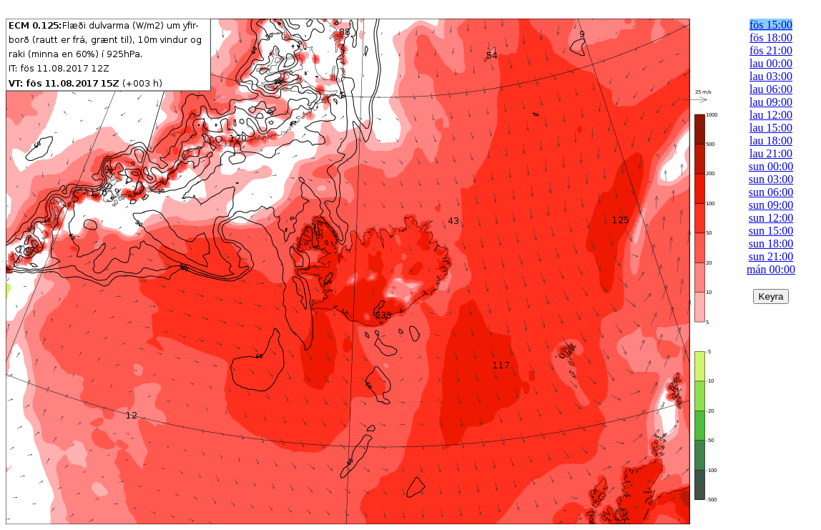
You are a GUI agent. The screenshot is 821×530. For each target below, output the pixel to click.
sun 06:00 (771, 192)
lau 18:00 (770, 140)
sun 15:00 (771, 231)
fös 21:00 (770, 50)
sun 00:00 (771, 166)
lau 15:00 (770, 128)
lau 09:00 (770, 102)
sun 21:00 (771, 256)
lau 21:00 (770, 153)
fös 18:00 (770, 37)
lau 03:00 (770, 76)
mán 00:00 (771, 269)
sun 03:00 (771, 179)
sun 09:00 (771, 205)
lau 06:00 (770, 89)
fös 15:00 (770, 25)
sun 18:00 (771, 243)
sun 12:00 (771, 218)
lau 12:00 (770, 115)
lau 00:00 (770, 63)
